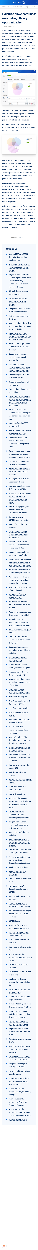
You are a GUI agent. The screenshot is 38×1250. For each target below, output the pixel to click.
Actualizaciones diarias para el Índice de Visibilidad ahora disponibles (20, 1049)
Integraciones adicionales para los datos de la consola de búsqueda (20, 914)
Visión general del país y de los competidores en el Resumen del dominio (20, 347)
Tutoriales (19, 1220)
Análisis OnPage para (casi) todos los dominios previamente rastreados (19, 510)
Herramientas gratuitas (19, 1217)
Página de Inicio (7, 7)
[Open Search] (36, 2)
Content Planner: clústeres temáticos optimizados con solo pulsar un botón (19, 545)
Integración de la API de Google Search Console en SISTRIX (18, 889)
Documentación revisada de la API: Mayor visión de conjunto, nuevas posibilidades (20, 326)
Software (19, 1185)
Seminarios (19, 1210)
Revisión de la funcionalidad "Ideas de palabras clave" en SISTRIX (19, 605)
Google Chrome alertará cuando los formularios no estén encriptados (18, 825)
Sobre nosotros (19, 1167)
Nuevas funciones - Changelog (21, 7)
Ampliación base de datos (18, 867)
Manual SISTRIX (19, 1229)
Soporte (19, 1226)
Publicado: (14, 237)
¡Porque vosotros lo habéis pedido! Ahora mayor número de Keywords (20, 640)
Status (19, 1241)
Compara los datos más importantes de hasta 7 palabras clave (17, 357)
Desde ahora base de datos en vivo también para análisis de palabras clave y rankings (20, 580)
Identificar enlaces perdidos (19, 708)
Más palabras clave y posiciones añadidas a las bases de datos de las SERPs (19, 622)
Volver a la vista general (18, 1119)
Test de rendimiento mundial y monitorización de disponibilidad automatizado (20, 860)
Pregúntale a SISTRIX (19, 1207)
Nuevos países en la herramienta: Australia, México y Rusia (20, 957)
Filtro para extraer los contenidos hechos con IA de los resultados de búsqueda (19, 367)
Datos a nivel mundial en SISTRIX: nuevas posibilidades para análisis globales (20, 336)
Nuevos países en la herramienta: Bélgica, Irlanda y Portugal (20, 1092)
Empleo (19, 1170)
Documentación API (19, 1235)
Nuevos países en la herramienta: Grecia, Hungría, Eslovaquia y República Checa (20, 1112)
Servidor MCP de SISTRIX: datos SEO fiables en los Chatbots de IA (18, 257)
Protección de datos (19, 1176)
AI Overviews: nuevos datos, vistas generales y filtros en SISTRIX (19, 267)
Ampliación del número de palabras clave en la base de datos (19, 1032)
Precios (19, 1189)
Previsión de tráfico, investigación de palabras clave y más (18, 730)
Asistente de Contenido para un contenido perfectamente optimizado (19, 758)
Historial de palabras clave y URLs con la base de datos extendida (19, 472)
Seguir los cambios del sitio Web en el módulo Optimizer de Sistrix (19, 842)
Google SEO (19, 1192)
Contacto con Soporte (19, 1238)
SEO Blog (19, 1214)
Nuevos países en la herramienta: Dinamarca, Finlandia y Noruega (18, 1102)
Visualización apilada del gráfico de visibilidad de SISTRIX (18, 301)
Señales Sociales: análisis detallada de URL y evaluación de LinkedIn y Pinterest (20, 740)
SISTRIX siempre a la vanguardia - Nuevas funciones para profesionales (19, 815)
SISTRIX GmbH (19, 1163)
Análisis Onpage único (17, 794)
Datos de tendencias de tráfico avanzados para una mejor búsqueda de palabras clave (20, 454)
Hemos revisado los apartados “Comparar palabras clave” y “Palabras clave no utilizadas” (20, 562)
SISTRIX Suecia (14, 921)
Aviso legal (19, 1179)
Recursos (19, 1204)
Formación (19, 1173)
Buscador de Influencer (19, 1198)
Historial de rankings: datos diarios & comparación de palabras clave (19, 1081)
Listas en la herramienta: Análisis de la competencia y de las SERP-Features (19, 1014)
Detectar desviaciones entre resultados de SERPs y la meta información (20, 682)
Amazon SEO (19, 1195)
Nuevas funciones (19, 1232)
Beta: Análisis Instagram (18, 697)
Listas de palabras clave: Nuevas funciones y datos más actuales (18, 534)
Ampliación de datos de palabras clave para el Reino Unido (19, 982)
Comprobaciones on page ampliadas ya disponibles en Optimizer (19, 650)
